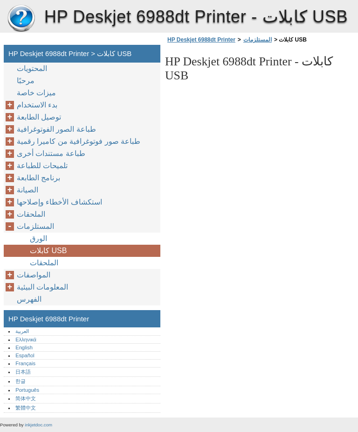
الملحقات (31, 214)
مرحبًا (25, 81)
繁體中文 (25, 408)
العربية (22, 331)
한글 (20, 381)
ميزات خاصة (36, 93)
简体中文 (25, 398)
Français (25, 363)
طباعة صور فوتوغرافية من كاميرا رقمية (78, 141)
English (24, 347)
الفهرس (29, 299)
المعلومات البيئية (42, 287)
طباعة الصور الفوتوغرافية (56, 129)
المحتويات (32, 68)
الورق (38, 238)
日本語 (23, 372)
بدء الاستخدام (37, 105)
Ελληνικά (25, 339)
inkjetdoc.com (38, 424)
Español (24, 355)
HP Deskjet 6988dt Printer (21, 19)
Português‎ (27, 390)
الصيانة (27, 190)
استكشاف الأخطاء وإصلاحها (59, 202)
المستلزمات (257, 39)
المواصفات (33, 275)
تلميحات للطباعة (42, 166)
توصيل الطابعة (39, 117)
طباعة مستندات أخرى (51, 153)
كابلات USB (48, 251)
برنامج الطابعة (38, 178)
